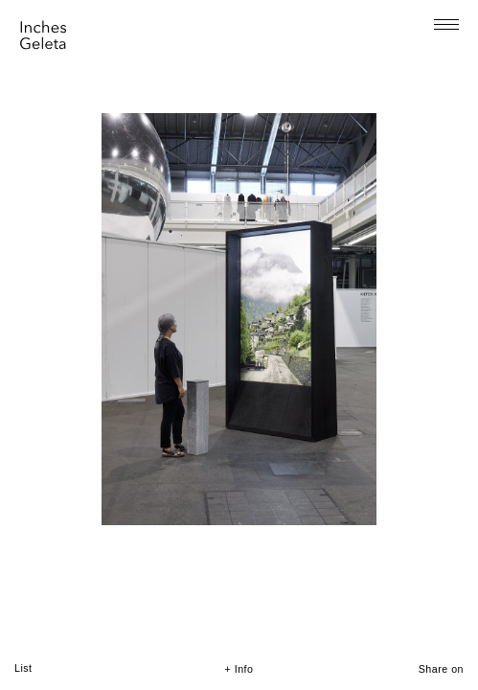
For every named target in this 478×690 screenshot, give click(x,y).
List (23, 668)
